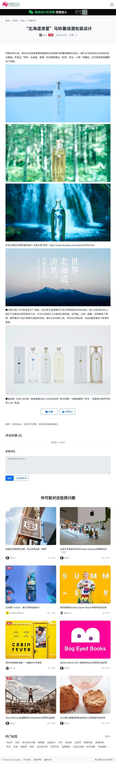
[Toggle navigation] (112, 4)
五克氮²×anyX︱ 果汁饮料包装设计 (23, 607)
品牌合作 (48, 759)
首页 (7, 20)
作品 (22, 20)
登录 (9, 478)
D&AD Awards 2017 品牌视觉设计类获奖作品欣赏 (83, 662)
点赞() (67, 411)
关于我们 (27, 759)
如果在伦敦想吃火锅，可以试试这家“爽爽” (27, 548)
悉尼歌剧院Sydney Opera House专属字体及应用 (83, 607)
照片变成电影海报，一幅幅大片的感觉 (24, 662)
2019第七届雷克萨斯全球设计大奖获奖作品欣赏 (82, 717)
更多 (108, 736)
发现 (15, 20)
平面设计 (32, 20)
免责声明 (37, 759)
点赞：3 (73, 34)
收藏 (49, 411)
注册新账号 (21, 478)
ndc (20, 424)
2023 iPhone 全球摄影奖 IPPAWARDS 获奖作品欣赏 (30, 717)
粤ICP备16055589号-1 (104, 759)
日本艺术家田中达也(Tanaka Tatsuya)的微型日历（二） (83, 550)
